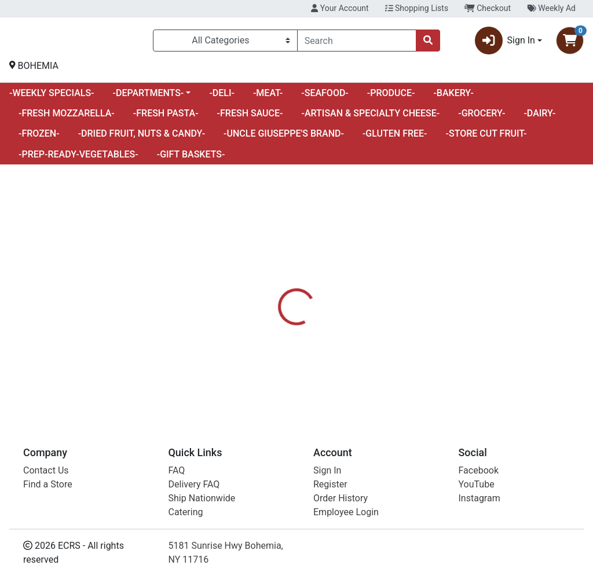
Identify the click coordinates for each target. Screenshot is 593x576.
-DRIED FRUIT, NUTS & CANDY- (141, 138)
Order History (340, 498)
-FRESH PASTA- (166, 117)
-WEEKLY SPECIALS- (51, 97)
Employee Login (346, 512)
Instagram (479, 498)
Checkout (487, 8)
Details (278, 317)
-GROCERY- (481, 117)
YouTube (477, 484)
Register (330, 484)
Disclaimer (382, 317)
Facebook (479, 470)
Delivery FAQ (194, 484)
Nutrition (326, 317)
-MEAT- (268, 97)
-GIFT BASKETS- (191, 158)
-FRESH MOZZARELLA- (67, 117)
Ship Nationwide (202, 498)
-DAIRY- (539, 117)
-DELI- (222, 97)
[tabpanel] (420, 365)
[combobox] (356, 43)
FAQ (177, 470)
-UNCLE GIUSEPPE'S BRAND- (284, 138)
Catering (186, 512)
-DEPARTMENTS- (148, 97)
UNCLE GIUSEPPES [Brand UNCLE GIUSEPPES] (399, 360)
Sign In (327, 470)
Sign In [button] (505, 43)
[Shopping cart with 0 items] (570, 43)
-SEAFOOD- (325, 97)
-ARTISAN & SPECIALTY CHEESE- (371, 117)
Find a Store (47, 484)
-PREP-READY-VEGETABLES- (78, 158)
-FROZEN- (39, 138)
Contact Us (46, 470)
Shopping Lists (417, 8)
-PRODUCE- (391, 97)
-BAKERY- (453, 97)
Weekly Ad (551, 8)
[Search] (356, 43)
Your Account (339, 8)
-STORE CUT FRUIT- (486, 138)
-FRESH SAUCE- (250, 117)
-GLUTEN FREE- (395, 138)
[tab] (278, 317)
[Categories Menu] (225, 43)
